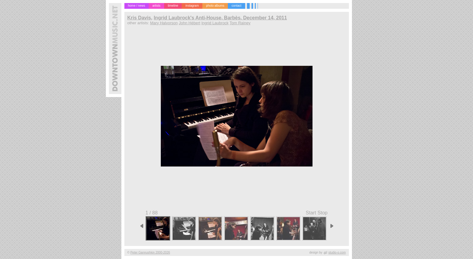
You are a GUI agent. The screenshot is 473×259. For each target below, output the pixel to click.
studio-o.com (337, 252)
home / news (136, 5)
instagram (192, 5)
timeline (173, 5)
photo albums (215, 5)
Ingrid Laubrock (215, 23)
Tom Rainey (240, 23)
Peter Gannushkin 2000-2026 (150, 252)
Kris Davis (139, 17)
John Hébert (189, 23)
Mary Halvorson (164, 23)
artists (156, 5)
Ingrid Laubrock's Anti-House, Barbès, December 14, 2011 (220, 17)
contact (236, 5)
